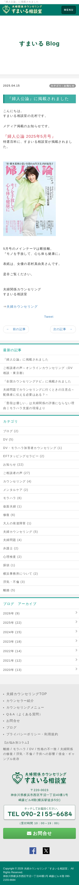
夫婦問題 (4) (12, 540)
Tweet (49, 316)
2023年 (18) (12, 641)
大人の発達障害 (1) (17, 523)
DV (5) (8, 439)
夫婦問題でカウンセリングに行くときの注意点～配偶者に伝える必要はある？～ (39, 392)
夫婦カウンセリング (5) (20, 531)
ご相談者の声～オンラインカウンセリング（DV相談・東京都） (38, 370)
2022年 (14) (12, 651)
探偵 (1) (9, 565)
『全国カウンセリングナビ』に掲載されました (37, 381)
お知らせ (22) (13, 464)
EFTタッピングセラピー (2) (23, 456)
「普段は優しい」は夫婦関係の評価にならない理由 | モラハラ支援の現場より (39, 405)
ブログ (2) (11, 431)
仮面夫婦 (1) (12, 506)
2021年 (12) (12, 660)
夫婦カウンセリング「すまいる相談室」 (47, 868)
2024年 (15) (12, 632)
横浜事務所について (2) (20, 573)
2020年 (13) (12, 669)
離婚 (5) (9, 590)
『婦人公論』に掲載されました (26, 359)
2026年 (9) (11, 613)
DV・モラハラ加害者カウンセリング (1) (32, 448)
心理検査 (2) (12, 556)
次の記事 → (63, 329)
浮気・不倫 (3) (14, 581)
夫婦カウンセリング (22, 306)
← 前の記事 (16, 329)
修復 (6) (9, 515)
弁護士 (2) (11, 548)
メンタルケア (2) (15, 489)
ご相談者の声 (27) (16, 473)
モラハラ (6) (12, 498)
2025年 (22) (12, 622)
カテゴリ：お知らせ (62, 85)
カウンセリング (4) (17, 481)
